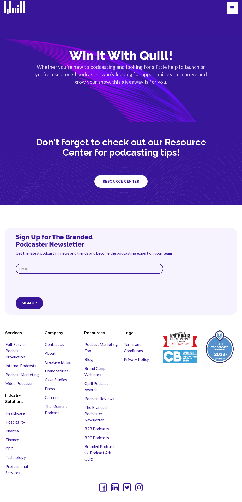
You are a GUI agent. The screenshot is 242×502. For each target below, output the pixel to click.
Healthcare (15, 413)
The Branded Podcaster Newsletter (95, 413)
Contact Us (54, 344)
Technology (15, 457)
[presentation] (55, 287)
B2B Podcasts (96, 428)
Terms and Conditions (133, 347)
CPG (9, 448)
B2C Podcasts (96, 437)
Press (50, 388)
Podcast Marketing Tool (101, 347)
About (50, 353)
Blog (88, 359)
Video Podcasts (19, 383)
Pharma (12, 430)
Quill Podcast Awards (96, 386)
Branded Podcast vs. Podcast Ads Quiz (99, 452)
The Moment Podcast (56, 409)
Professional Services (16, 469)
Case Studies (56, 379)
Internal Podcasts (20, 365)
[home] (17, 7)
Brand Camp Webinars (94, 371)
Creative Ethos (58, 362)
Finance (12, 439)
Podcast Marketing (22, 374)
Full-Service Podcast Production (15, 350)
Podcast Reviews (99, 398)
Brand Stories (57, 371)
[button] (232, 8)
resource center (121, 181)
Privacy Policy (136, 359)
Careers (52, 397)
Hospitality (15, 422)
